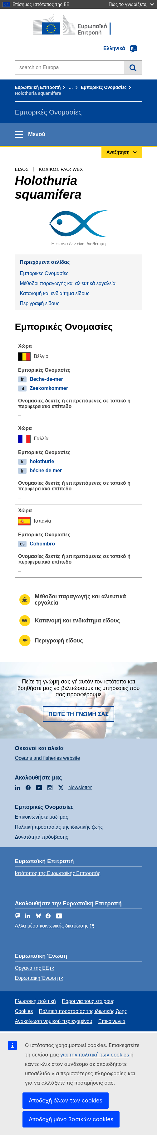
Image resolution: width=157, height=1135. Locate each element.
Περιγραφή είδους (39, 303)
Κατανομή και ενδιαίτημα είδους (55, 293)
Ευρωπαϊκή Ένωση (36, 978)
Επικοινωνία (111, 1021)
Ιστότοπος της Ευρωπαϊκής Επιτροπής (58, 873)
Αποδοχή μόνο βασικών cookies (71, 1119)
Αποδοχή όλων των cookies (65, 1100)
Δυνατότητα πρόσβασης (41, 837)
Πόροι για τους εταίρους (88, 1001)
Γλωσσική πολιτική (35, 1001)
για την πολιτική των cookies (94, 1054)
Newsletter (80, 787)
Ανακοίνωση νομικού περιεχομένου (53, 1021)
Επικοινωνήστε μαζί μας (41, 817)
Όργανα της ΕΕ (32, 968)
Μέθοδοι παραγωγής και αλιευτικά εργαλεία (68, 283)
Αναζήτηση (133, 67)
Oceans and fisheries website (47, 758)
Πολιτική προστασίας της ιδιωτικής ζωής (59, 827)
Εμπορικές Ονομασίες (103, 87)
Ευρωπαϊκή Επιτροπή (38, 87)
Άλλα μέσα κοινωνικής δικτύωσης (52, 925)
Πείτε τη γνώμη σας (78, 714)
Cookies (24, 1011)
